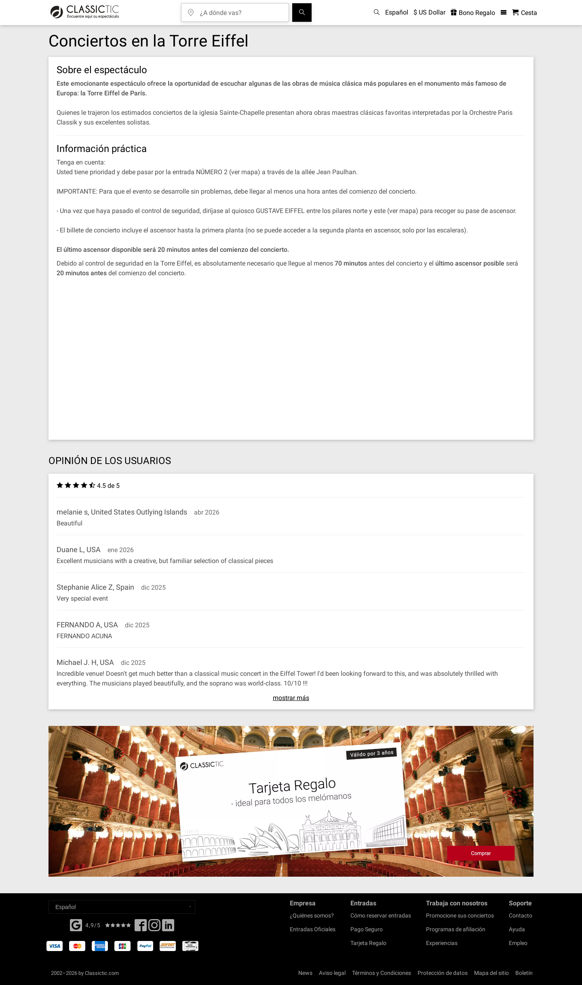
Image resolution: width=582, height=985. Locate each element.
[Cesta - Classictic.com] (524, 13)
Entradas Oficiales (312, 929)
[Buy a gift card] (291, 801)
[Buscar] (302, 12)
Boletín (524, 973)
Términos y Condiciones (381, 973)
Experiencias (442, 943)
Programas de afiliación (455, 929)
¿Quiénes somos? (312, 915)
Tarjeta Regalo (368, 943)
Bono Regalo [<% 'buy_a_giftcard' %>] (473, 13)
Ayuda (517, 929)
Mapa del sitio (491, 973)
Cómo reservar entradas (380, 915)
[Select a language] (121, 907)
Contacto (520, 915)
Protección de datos (443, 973)
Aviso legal (332, 973)
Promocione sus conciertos (460, 915)
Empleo (518, 943)
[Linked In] (168, 927)
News (305, 973)
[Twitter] (154, 927)
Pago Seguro (366, 929)
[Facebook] (76, 924)
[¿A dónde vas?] (241, 10)
